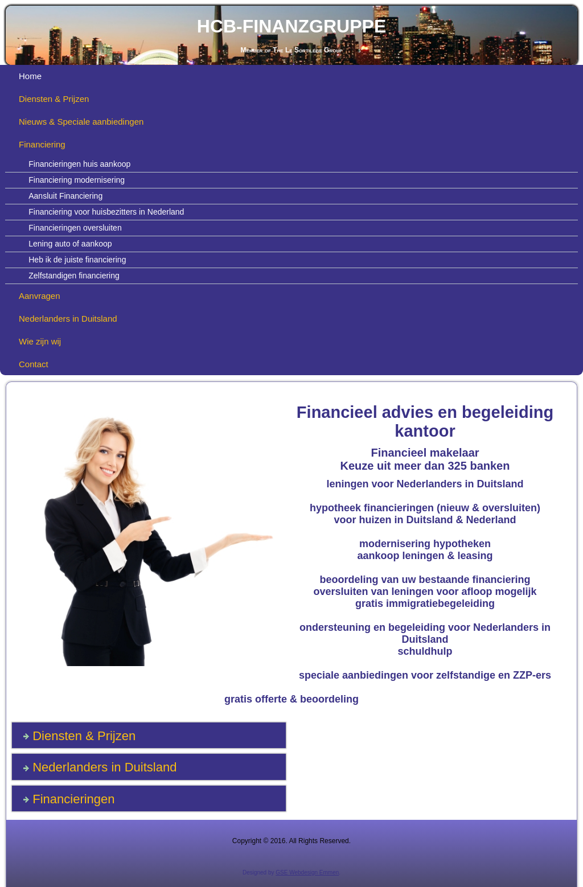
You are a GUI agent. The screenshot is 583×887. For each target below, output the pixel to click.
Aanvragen (39, 296)
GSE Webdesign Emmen (307, 872)
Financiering (42, 144)
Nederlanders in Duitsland (68, 318)
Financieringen (73, 799)
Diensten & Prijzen (54, 99)
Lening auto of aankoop (70, 243)
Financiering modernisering (76, 179)
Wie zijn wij (40, 341)
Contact (33, 364)
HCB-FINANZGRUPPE (291, 26)
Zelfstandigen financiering (74, 275)
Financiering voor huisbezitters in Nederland (106, 211)
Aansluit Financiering (65, 195)
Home (30, 76)
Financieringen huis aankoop (79, 164)
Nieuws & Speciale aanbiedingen (81, 121)
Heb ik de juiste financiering (77, 259)
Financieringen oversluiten (74, 227)
